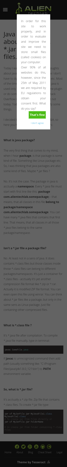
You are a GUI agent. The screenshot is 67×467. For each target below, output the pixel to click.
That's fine (37, 115)
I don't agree (37, 123)
